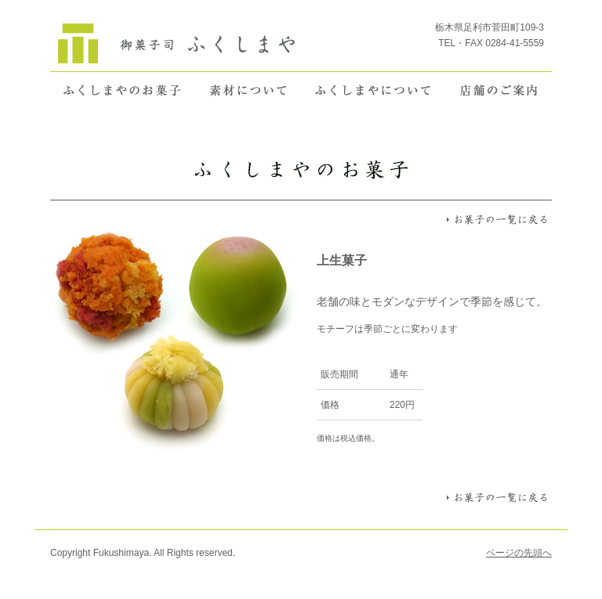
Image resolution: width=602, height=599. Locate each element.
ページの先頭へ (519, 552)
